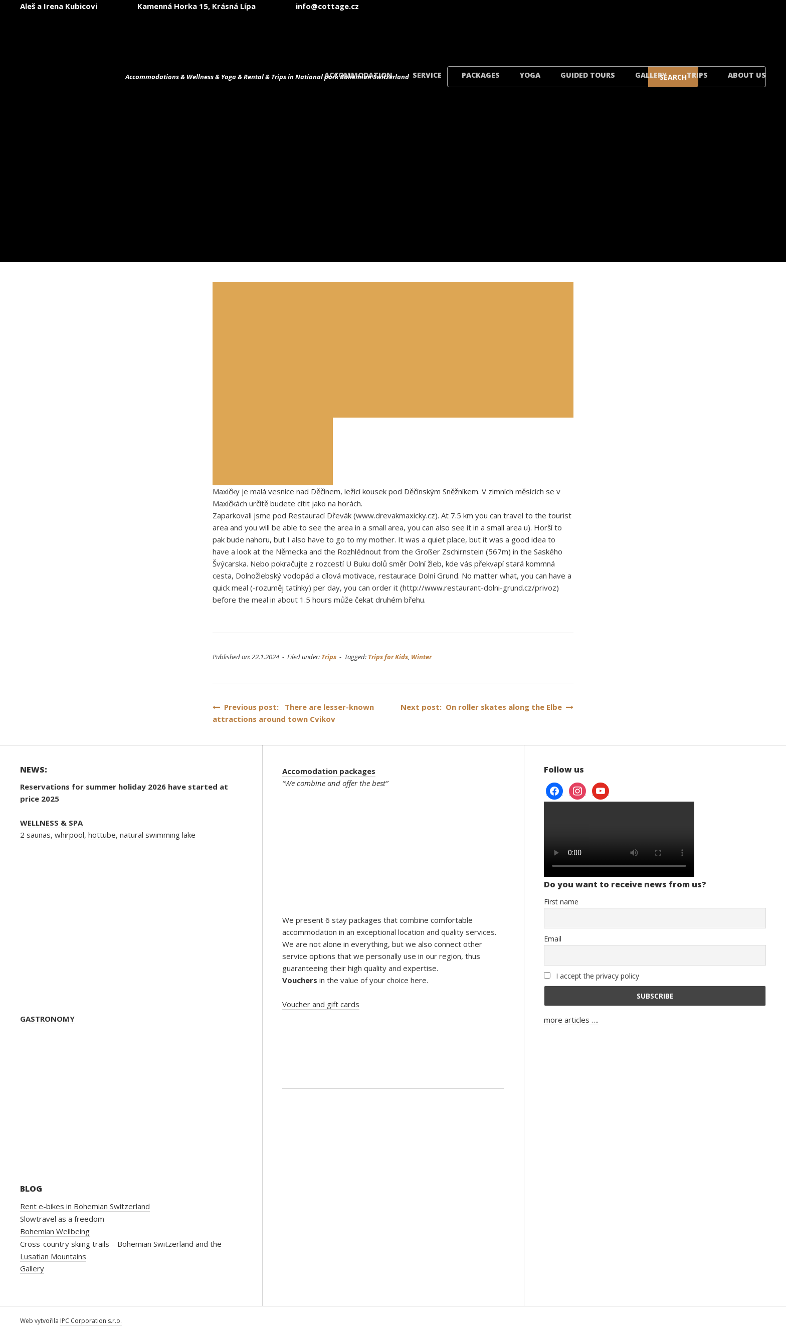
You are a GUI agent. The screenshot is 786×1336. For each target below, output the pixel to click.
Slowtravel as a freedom (62, 1219)
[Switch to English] (551, 34)
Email (552, 938)
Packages (481, 75)
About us (747, 75)
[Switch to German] (611, 34)
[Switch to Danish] (732, 34)
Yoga (530, 75)
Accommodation (358, 75)
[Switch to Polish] (672, 34)
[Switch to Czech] (491, 34)
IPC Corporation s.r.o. (91, 1320)
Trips (697, 75)
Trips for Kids (388, 656)
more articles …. (571, 1020)
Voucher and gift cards (320, 1004)
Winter (421, 656)
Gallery (651, 75)
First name (561, 901)
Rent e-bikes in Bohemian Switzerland (85, 1206)
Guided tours (587, 75)
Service (427, 75)
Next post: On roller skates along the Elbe (487, 707)
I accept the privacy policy (591, 976)
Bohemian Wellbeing (55, 1231)
